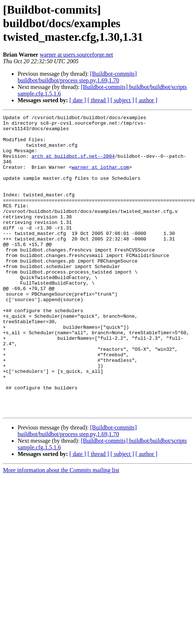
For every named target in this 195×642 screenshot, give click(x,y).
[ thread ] (98, 100)
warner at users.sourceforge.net (76, 54)
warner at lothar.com (100, 178)
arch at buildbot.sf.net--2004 (73, 164)
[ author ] (147, 100)
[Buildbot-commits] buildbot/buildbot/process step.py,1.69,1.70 (77, 77)
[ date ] (77, 100)
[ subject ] (122, 100)
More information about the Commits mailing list (61, 530)
